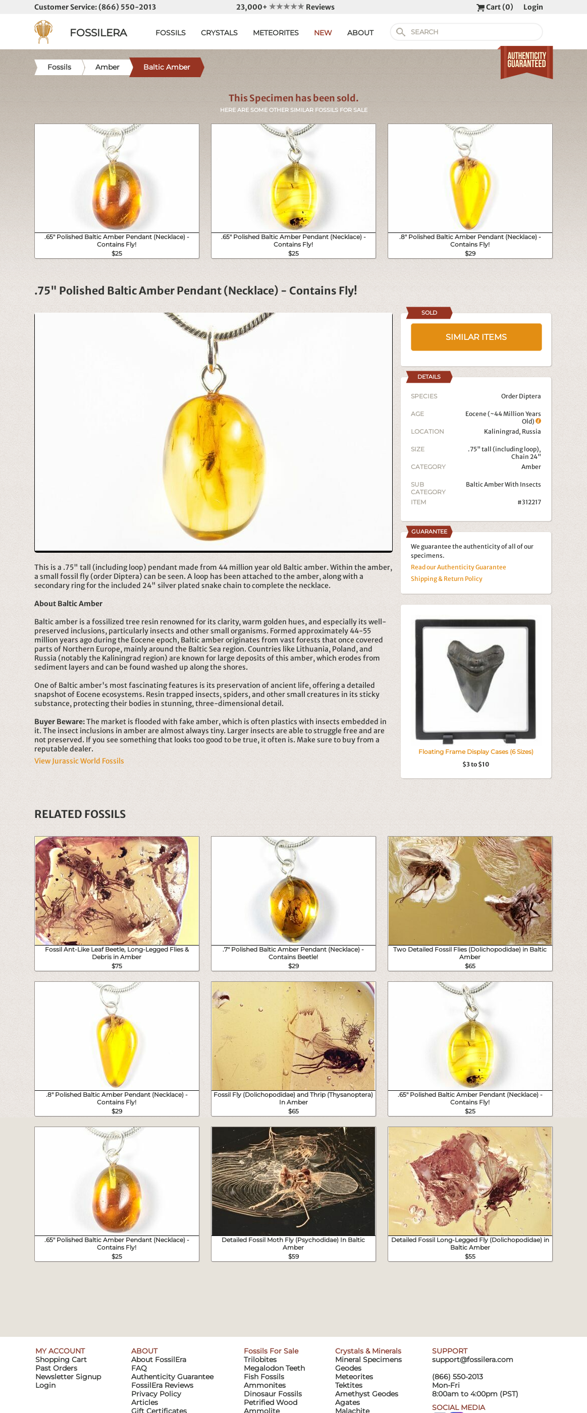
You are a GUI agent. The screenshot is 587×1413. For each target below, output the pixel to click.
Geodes (348, 1368)
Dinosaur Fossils (273, 1393)
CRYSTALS (219, 32)
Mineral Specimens (368, 1359)
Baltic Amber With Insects (503, 484)
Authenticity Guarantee (172, 1376)
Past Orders (56, 1368)
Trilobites (260, 1359)
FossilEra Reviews (162, 1385)
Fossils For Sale (271, 1351)
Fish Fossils (264, 1376)
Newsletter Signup (68, 1376)
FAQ (139, 1368)
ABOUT (360, 32)
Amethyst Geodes (366, 1393)
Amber (531, 466)
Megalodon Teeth (274, 1368)
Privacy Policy (156, 1393)
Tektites (348, 1385)
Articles (144, 1402)
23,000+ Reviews (285, 7)
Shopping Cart (61, 1359)
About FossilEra (158, 1359)
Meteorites (354, 1376)
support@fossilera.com (472, 1359)
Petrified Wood (270, 1402)
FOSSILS (170, 32)
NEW (323, 32)
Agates (347, 1402)
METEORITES (276, 32)
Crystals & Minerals (368, 1351)
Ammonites (265, 1385)
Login (533, 7)
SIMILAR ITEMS (476, 337)
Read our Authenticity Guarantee (458, 567)
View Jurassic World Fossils (79, 761)
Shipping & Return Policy (447, 578)
